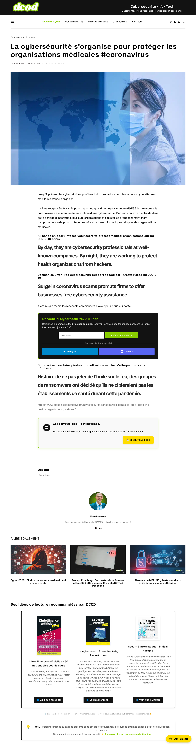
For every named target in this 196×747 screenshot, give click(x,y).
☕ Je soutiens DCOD (138, 440)
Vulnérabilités (74, 21)
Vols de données (98, 21)
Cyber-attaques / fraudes (23, 37)
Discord (127, 351)
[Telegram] (175, 22)
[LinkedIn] (171, 22)
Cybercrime (120, 21)
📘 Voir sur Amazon (49, 700)
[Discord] (179, 22)
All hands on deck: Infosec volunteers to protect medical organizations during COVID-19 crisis (96, 237)
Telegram (70, 351)
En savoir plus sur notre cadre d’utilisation (128, 734)
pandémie (44, 475)
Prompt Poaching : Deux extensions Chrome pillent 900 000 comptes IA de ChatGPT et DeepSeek (98, 583)
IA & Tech (136, 21)
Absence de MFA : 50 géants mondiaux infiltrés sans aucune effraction (158, 582)
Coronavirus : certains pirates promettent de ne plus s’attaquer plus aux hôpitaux (91, 366)
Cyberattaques (51, 21)
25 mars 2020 (34, 63)
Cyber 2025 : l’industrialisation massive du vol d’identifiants (38, 582)
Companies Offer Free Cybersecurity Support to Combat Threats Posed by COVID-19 (98, 276)
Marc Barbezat (18, 63)
